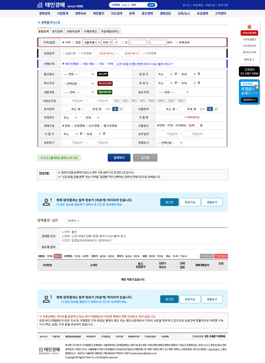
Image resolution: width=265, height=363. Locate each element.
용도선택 (102, 74)
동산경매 (147, 13)
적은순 (160, 256)
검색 (151, 4)
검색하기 (119, 157)
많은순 (152, 256)
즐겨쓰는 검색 (249, 52)
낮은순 (111, 256)
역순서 (183, 256)
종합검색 (43, 31)
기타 (101, 64)
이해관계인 (90, 31)
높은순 (103, 256)
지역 (66, 42)
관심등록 (221, 256)
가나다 (175, 256)
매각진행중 (71, 64)
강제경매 (79, 126)
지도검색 (116, 13)
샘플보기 (212, 202)
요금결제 (202, 13)
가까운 (50, 256)
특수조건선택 (105, 83)
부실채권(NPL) (110, 31)
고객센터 (220, 13)
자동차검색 (73, 31)
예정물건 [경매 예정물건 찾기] (98, 13)
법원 (76, 42)
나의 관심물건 (249, 39)
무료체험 (198, 5)
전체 (110, 64)
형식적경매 (110, 126)
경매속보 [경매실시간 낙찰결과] (80, 13)
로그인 (186, 5)
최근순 (77, 256)
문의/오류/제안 (249, 33)
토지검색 (57, 31)
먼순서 (58, 256)
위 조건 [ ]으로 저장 (59, 158)
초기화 (145, 157)
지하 (170, 125)
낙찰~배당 (88, 64)
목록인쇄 (207, 256)
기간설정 (85, 53)
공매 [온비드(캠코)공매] (132, 13)
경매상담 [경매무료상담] (165, 13)
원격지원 (223, 5)
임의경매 (94, 126)
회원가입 (210, 5)
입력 (191, 125)
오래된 (85, 256)
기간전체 (149, 53)
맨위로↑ (249, 59)
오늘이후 (69, 53)
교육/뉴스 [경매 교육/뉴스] (184, 13)
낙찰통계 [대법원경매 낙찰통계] (62, 13)
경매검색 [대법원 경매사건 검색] (44, 13)
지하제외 (181, 125)
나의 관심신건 (249, 45)
